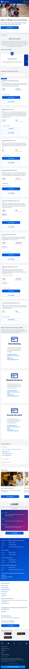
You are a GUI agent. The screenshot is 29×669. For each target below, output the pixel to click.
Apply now (11, 188)
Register (6, 512)
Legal (2, 652)
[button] (1, 31)
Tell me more (11, 101)
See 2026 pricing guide (12, 390)
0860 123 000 (11, 552)
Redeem (6, 524)
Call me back (11, 97)
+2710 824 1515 (12, 554)
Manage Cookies (4, 656)
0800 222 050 (11, 542)
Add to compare (6, 94)
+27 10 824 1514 (12, 562)
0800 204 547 (11, 567)
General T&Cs (10, 358)
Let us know (10, 625)
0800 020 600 (11, 559)
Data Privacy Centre (5, 648)
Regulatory (3, 650)
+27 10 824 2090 (12, 544)
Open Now (11, 128)
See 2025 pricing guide (12, 354)
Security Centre (4, 646)
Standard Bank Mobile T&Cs (13, 359)
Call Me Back (11, 158)
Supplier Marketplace (5, 654)
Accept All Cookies (13, 666)
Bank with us (4, 35)
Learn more (10, 27)
